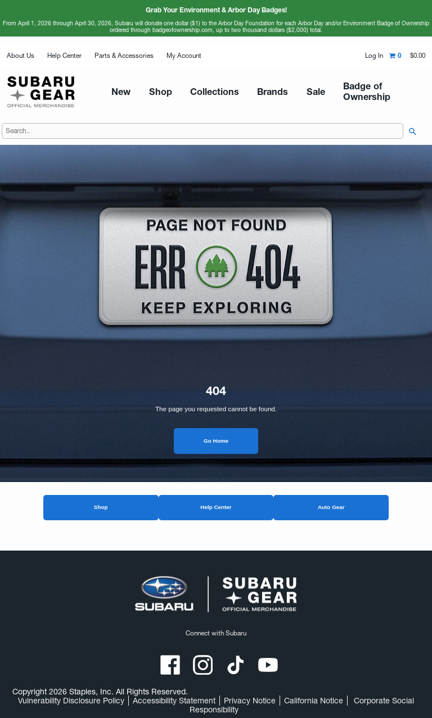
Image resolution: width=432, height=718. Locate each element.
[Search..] (202, 135)
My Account (183, 56)
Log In (374, 56)
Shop (101, 511)
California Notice (313, 701)
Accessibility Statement (174, 701)
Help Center (64, 56)
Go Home (216, 445)
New (124, 93)
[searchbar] (410, 135)
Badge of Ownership (316, 93)
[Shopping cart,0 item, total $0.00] (407, 56)
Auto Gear (331, 511)
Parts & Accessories (124, 56)
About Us (20, 56)
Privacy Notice (250, 701)
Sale (265, 93)
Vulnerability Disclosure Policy (71, 701)
